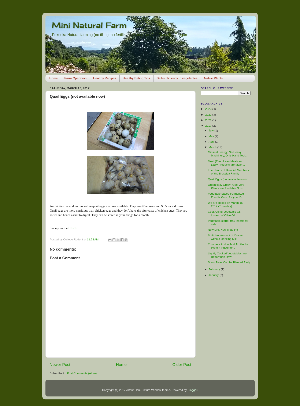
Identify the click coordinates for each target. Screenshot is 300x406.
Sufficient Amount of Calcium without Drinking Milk (226, 237)
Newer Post (60, 364)
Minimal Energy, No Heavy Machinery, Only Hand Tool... (227, 154)
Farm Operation (75, 78)
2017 (208, 125)
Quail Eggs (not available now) (227, 179)
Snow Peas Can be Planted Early (229, 262)
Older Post (181, 364)
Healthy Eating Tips (136, 78)
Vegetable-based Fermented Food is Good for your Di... (226, 195)
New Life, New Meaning (223, 229)
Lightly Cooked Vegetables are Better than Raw (227, 255)
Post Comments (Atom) (82, 373)
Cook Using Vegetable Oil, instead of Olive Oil (224, 213)
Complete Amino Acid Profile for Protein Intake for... (228, 246)
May (212, 136)
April (212, 141)
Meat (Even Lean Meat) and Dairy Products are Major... (226, 163)
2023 (208, 108)
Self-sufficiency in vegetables (177, 78)
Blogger (192, 390)
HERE (72, 228)
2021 (208, 120)
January (214, 275)
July (212, 130)
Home (53, 78)
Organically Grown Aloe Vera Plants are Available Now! (226, 186)
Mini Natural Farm (89, 25)
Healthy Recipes (104, 78)
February (215, 269)
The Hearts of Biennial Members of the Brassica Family (228, 172)
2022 (208, 114)
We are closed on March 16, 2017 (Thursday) (226, 204)
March (213, 147)
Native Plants (213, 78)
